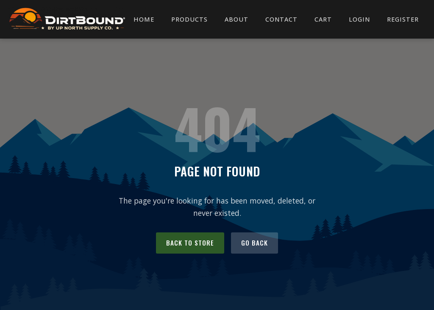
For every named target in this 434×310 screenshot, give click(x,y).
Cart (323, 19)
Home (144, 19)
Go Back (254, 242)
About (236, 19)
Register (403, 19)
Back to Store (190, 242)
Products (189, 19)
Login (359, 19)
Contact (281, 19)
